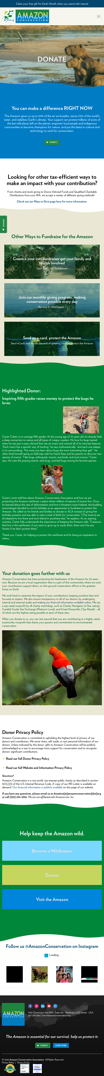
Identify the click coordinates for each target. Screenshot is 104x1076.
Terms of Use (23, 1062)
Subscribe (61, 1045)
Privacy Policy (8, 1062)
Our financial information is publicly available (37, 787)
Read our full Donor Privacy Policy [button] (25, 758)
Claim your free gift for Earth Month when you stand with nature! (52, 3)
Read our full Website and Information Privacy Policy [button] (37, 768)
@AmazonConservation (48, 946)
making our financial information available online (64, 602)
